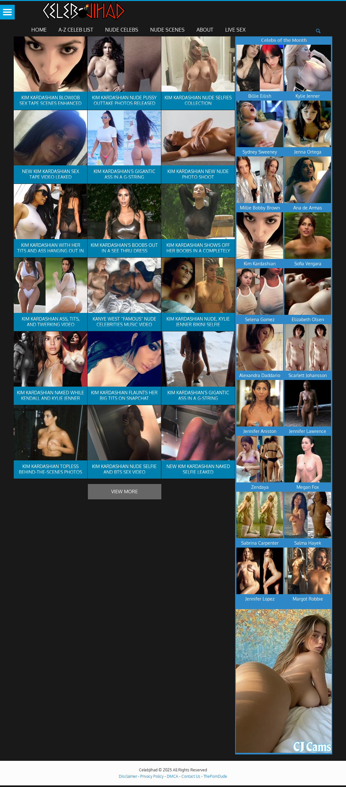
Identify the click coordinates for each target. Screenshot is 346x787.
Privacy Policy (152, 776)
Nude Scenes (167, 29)
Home (39, 29)
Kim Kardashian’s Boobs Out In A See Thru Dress (124, 248)
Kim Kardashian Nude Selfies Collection (198, 100)
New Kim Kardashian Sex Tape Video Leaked (50, 174)
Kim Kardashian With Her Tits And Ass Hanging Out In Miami (50, 250)
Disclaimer (128, 776)
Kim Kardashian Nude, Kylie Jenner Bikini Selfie (198, 321)
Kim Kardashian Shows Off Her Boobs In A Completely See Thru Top (198, 250)
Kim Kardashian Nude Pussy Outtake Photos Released (124, 100)
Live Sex (235, 29)
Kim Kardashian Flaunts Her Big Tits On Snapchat (124, 395)
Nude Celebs (121, 29)
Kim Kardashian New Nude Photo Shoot (198, 174)
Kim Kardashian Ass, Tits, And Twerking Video (51, 321)
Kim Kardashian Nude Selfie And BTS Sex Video (124, 469)
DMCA (172, 776)
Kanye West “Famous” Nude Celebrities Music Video (124, 321)
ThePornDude (215, 776)
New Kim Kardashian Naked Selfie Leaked (198, 469)
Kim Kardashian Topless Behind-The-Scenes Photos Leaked (50, 472)
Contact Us (190, 776)
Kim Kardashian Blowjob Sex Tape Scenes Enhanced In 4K (50, 103)
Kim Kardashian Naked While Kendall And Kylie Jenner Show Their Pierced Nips (50, 398)
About (204, 29)
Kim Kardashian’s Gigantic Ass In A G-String (124, 174)
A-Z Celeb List (75, 29)
